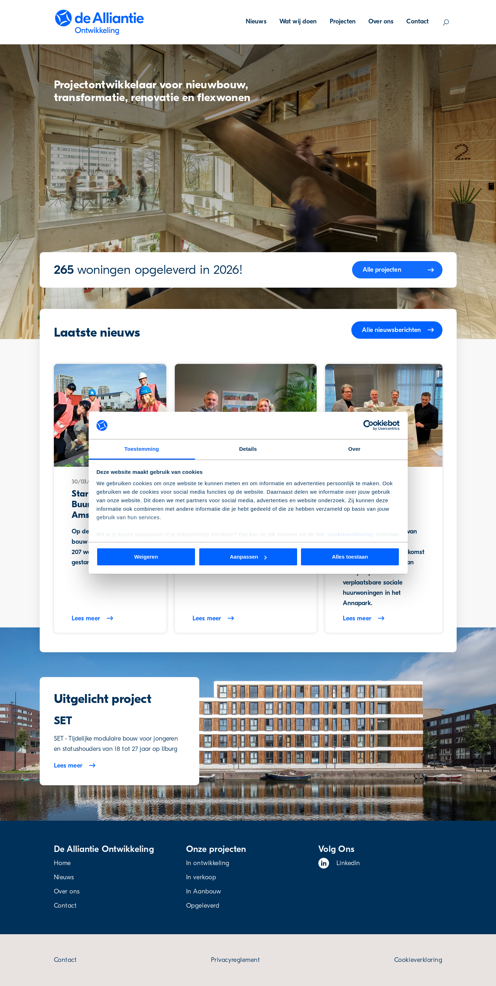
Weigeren (146, 557)
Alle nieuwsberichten (391, 330)
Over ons (381, 21)
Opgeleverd (202, 905)
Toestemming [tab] (141, 449)
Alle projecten (382, 269)
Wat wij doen (298, 21)
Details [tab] (248, 449)
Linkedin (339, 863)
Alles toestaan (350, 557)
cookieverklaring (350, 534)
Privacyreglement (235, 960)
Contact (417, 21)
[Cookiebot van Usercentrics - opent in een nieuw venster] (369, 425)
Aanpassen (248, 557)
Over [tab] (354, 449)
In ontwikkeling (207, 863)
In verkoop (201, 877)
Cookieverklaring (418, 960)
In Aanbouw (203, 891)
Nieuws (256, 21)
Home (62, 863)
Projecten (343, 21)
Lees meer (68, 765)
